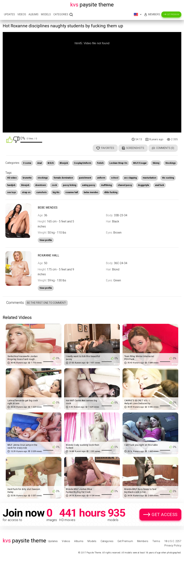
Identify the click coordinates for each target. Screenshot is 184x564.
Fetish (100, 163)
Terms (156, 541)
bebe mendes (91, 192)
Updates (9, 14)
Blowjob (64, 163)
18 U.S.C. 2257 (172, 541)
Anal (39, 163)
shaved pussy (125, 185)
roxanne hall (71, 192)
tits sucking (168, 178)
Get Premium (173, 14)
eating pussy (88, 185)
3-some (27, 163)
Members (154, 14)
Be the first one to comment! (46, 302)
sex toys (11, 192)
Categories (60, 14)
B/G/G (51, 163)
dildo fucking (110, 192)
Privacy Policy (172, 545)
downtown (40, 185)
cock (54, 185)
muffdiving (106, 185)
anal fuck (159, 185)
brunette (27, 178)
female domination (63, 178)
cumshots (41, 192)
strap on (26, 192)
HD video (12, 178)
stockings (43, 178)
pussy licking (69, 185)
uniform (101, 178)
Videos (21, 14)
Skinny (156, 163)
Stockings (170, 163)
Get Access (165, 514)
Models (46, 14)
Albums (33, 14)
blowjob (25, 185)
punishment (85, 178)
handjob (11, 185)
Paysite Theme (92, 4)
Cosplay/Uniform (82, 163)
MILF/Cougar (140, 163)
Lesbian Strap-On (118, 163)
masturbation (149, 178)
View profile (46, 288)
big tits (56, 192)
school (114, 178)
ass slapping (130, 178)
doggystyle (143, 185)
